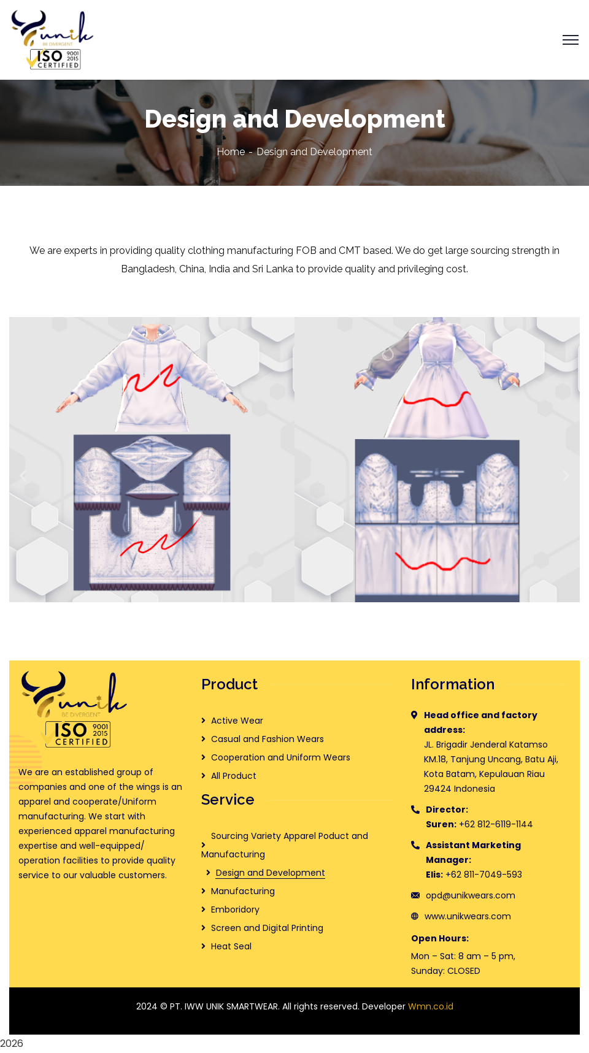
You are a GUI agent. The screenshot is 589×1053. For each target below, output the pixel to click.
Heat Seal (231, 946)
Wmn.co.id (430, 1006)
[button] (23, 475)
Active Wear (237, 720)
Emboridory (235, 909)
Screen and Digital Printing (267, 928)
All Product (233, 776)
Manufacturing (243, 891)
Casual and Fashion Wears (267, 739)
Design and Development (270, 873)
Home (231, 152)
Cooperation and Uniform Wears (280, 757)
